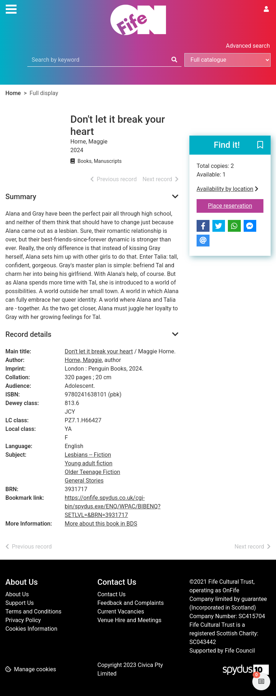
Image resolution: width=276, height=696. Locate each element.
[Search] (174, 60)
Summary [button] (20, 196)
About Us (17, 594)
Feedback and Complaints (130, 602)
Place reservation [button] (236, 205)
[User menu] (266, 9)
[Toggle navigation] (11, 8)
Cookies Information (31, 628)
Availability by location (227, 188)
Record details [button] (28, 334)
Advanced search (248, 45)
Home (13, 93)
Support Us (19, 602)
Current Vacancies (120, 611)
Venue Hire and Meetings (129, 620)
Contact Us (111, 594)
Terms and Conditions (33, 611)
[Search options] (227, 60)
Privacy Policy (23, 620)
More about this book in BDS (101, 523)
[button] (260, 145)
